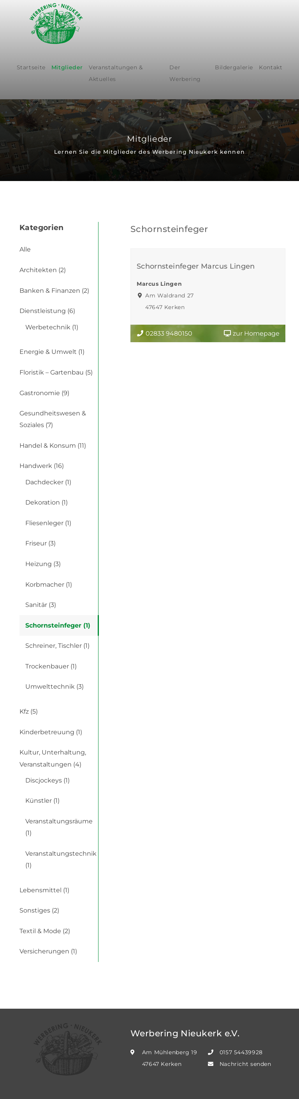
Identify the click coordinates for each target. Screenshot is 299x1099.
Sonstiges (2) (39, 910)
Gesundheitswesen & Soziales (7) (52, 419)
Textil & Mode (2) (44, 931)
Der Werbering (185, 73)
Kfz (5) (28, 711)
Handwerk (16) (41, 465)
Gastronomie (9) (44, 393)
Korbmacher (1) (48, 584)
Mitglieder (67, 67)
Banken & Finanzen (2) (54, 290)
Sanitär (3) (40, 604)
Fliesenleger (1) (48, 523)
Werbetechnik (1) (51, 327)
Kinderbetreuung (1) (50, 732)
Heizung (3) (43, 564)
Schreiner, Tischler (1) (57, 645)
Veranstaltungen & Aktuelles (116, 73)
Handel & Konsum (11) (52, 445)
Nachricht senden (245, 1063)
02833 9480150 (164, 333)
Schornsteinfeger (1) (57, 625)
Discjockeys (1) (47, 780)
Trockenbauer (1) (51, 666)
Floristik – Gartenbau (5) (56, 372)
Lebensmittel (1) (44, 890)
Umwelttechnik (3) (54, 686)
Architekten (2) (42, 270)
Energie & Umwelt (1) (51, 351)
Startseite (31, 67)
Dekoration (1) (46, 502)
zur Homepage (251, 333)
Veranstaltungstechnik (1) (61, 859)
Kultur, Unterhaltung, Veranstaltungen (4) (52, 758)
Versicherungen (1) (48, 951)
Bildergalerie (234, 67)
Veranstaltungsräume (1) (59, 827)
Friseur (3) (40, 543)
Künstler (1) (42, 800)
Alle (25, 249)
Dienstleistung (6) (47, 311)
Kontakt (270, 67)
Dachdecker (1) (48, 482)
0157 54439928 (241, 1052)
